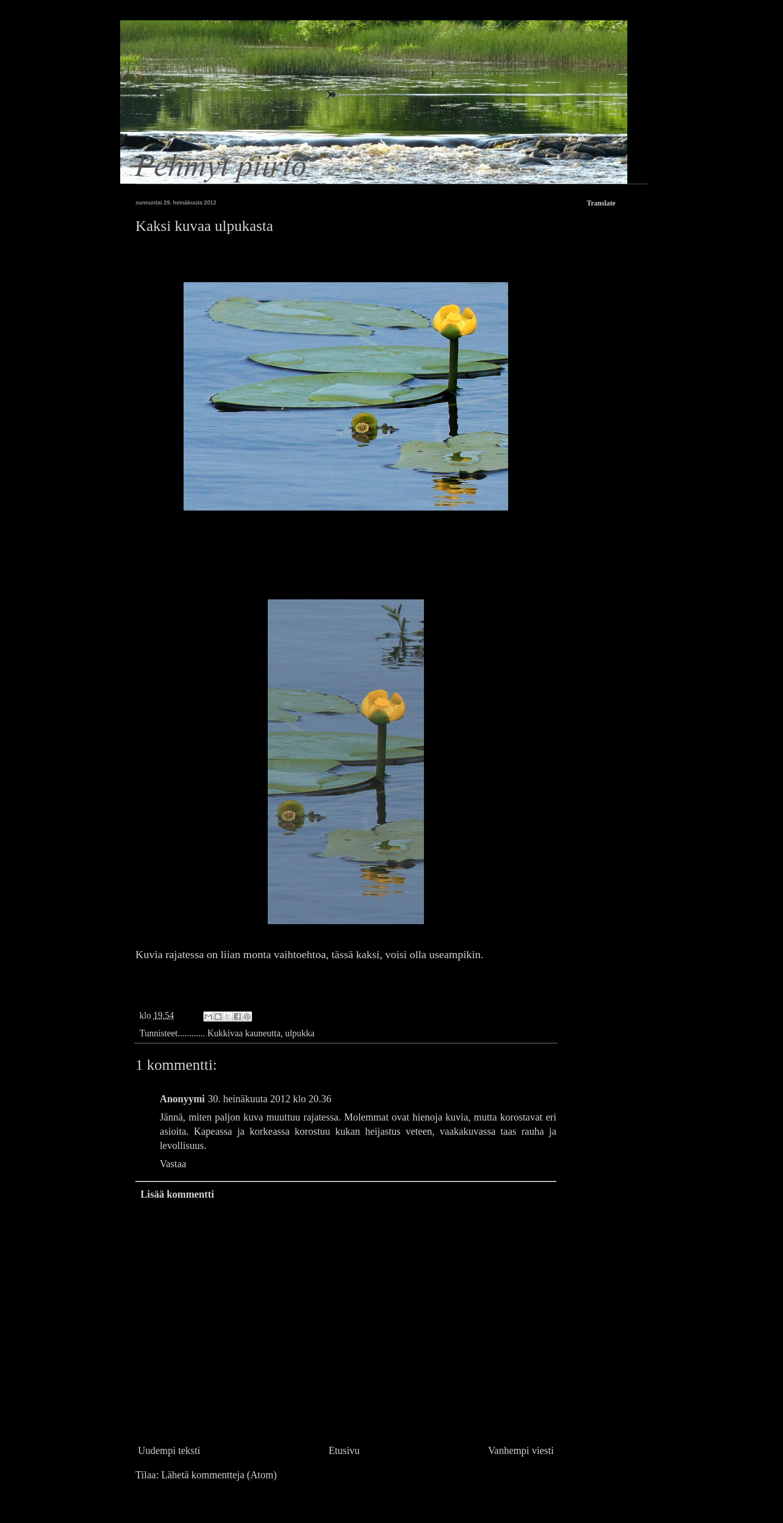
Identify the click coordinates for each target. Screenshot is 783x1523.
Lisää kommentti (177, 1194)
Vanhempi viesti (521, 1450)
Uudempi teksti (169, 1450)
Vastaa (173, 1163)
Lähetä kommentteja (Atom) (219, 1474)
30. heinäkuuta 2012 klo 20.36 (269, 1098)
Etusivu (344, 1450)
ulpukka (299, 1033)
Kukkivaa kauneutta (243, 1033)
